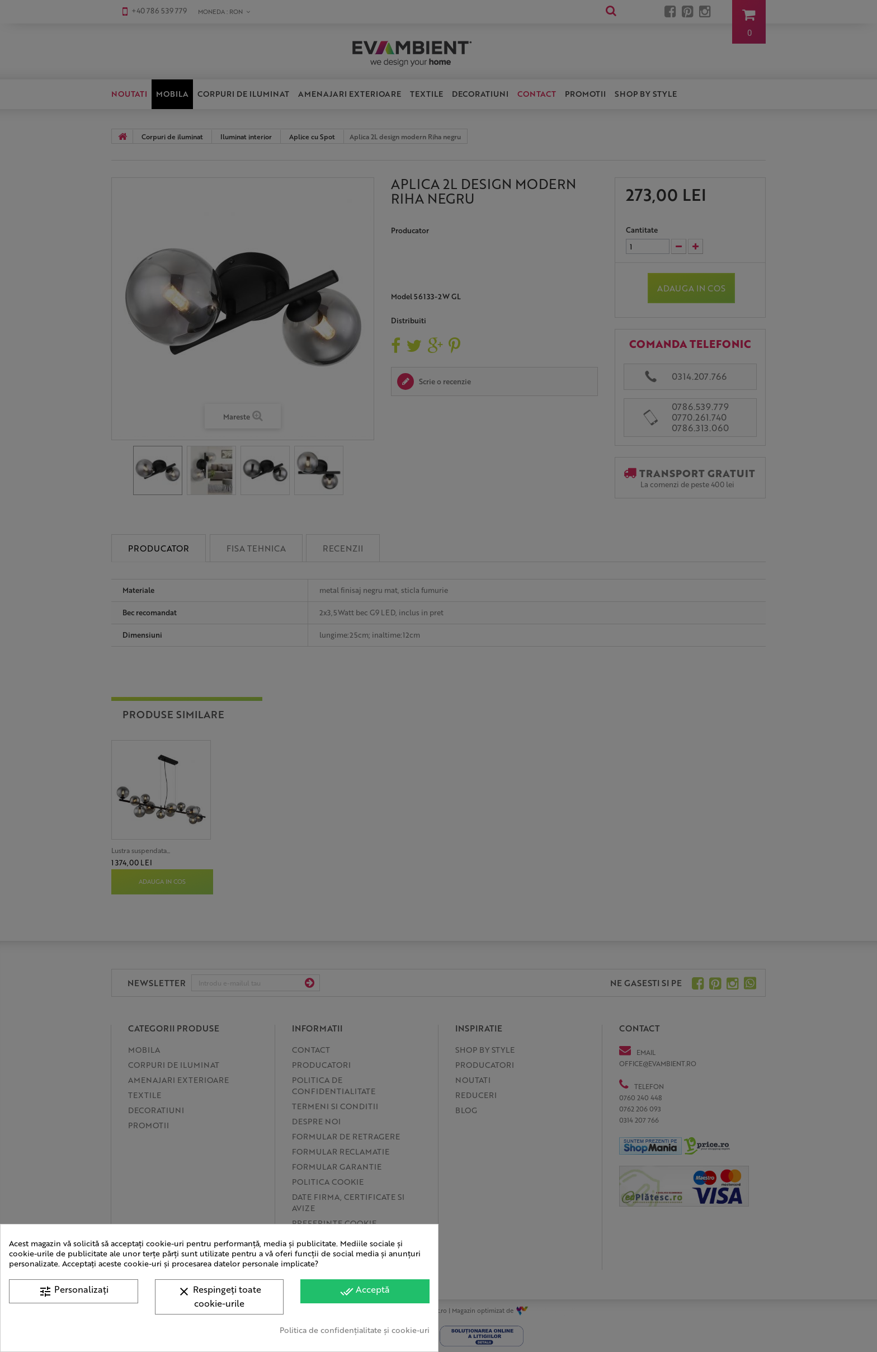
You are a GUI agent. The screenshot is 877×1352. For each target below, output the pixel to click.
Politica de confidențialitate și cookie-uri (355, 1330)
